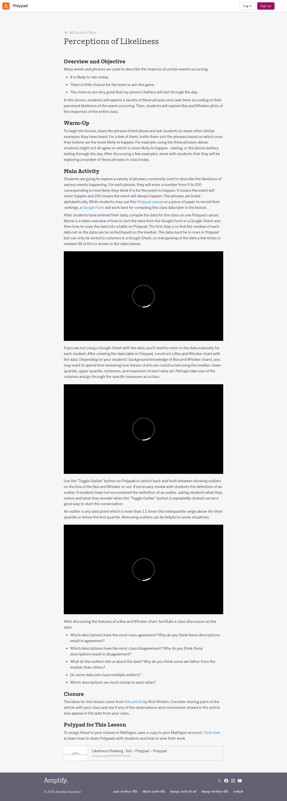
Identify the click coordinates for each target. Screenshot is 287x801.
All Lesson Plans (80, 32)
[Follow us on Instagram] (233, 780)
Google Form (93, 207)
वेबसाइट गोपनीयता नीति (214, 792)
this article (134, 701)
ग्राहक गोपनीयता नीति (125, 792)
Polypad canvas (150, 202)
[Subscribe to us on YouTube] (239, 780)
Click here (211, 732)
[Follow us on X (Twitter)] (219, 780)
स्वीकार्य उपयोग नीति (153, 792)
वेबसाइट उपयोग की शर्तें (183, 792)
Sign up (265, 6)
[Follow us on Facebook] (226, 780)
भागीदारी (238, 792)
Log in (247, 6)
